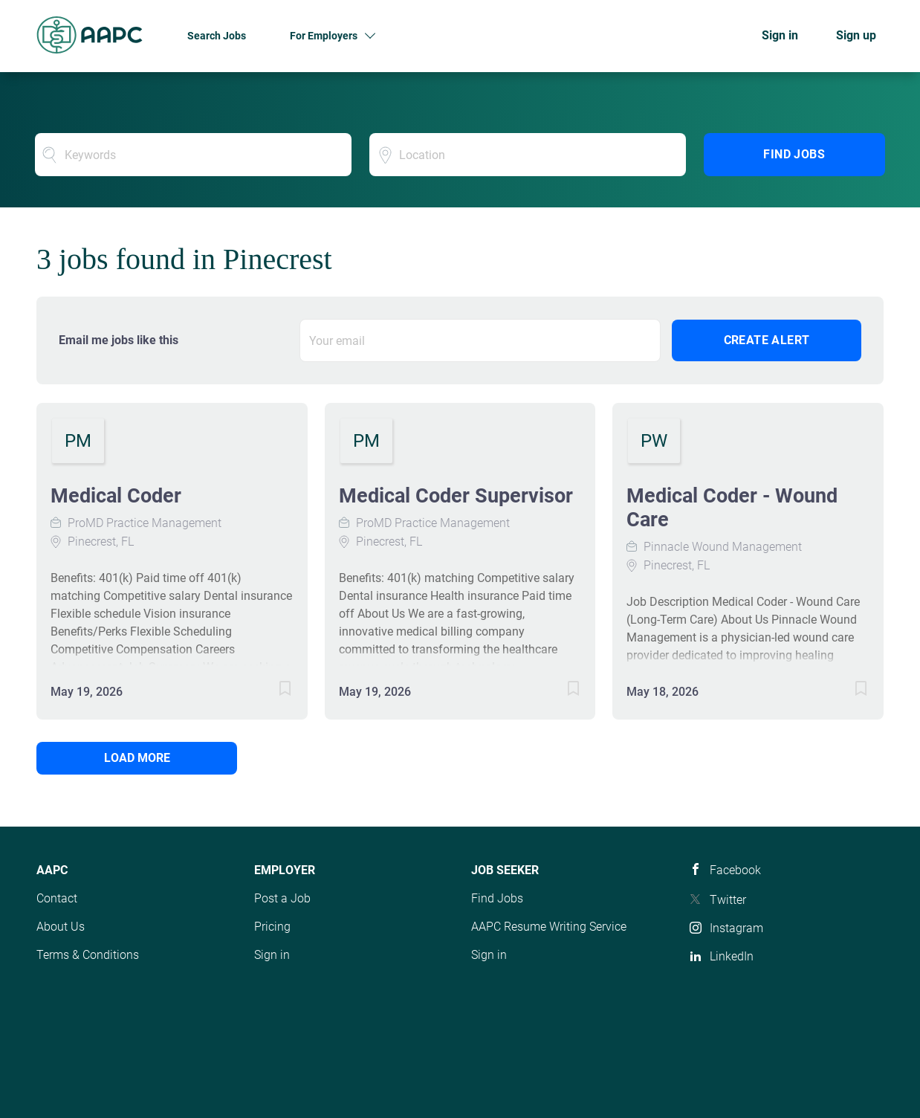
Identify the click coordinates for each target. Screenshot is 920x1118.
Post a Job (282, 898)
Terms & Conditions (87, 955)
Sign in (780, 35)
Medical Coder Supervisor (456, 496)
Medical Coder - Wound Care (732, 507)
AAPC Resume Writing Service (548, 927)
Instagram (736, 928)
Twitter (728, 900)
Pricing (272, 927)
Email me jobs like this (118, 340)
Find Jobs (794, 154)
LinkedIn (732, 956)
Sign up (856, 35)
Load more (137, 758)
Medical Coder (116, 496)
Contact (56, 898)
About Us (60, 927)
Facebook (735, 870)
